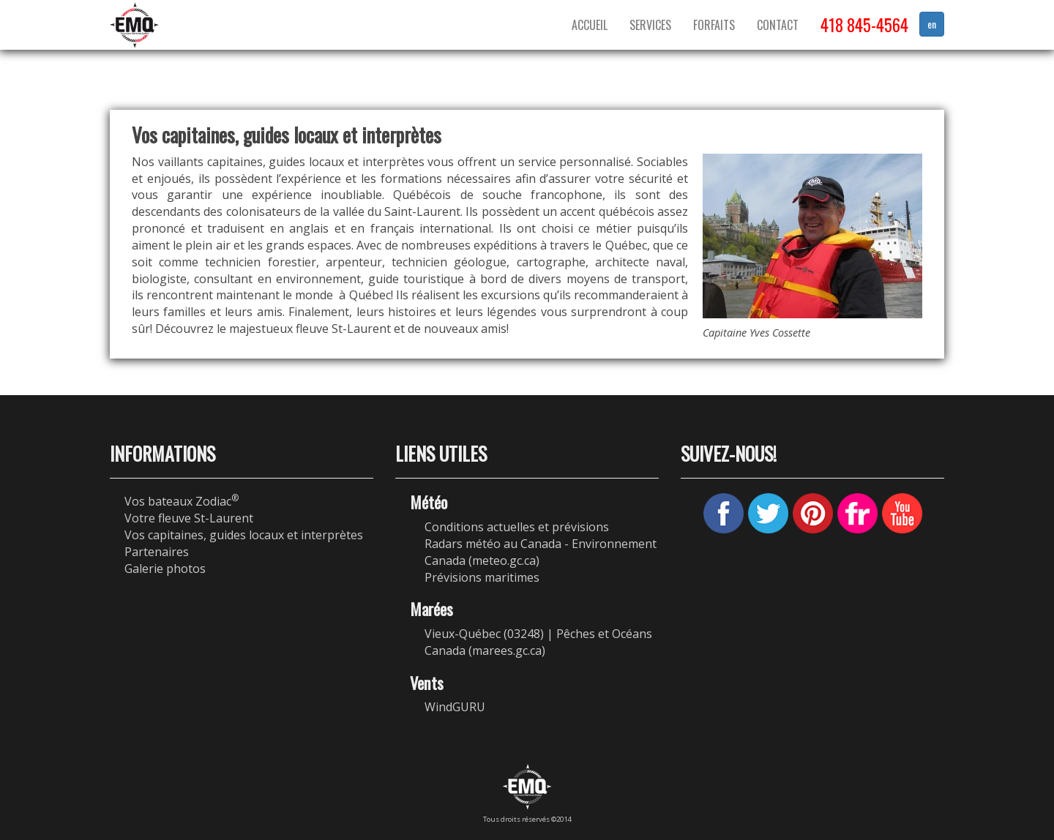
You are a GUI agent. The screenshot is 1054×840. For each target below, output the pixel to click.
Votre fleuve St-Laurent (188, 518)
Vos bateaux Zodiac (181, 501)
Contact (778, 25)
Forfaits (714, 25)
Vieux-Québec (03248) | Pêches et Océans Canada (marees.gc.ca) (538, 642)
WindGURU (455, 707)
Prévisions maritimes (482, 577)
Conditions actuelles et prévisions (517, 527)
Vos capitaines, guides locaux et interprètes (243, 535)
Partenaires (156, 552)
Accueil (590, 25)
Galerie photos (165, 568)
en (931, 23)
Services (650, 25)
